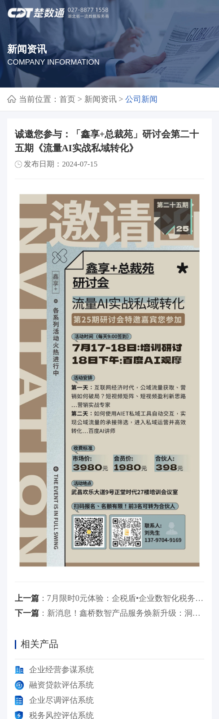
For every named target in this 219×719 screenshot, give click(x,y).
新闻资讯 (100, 99)
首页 (67, 99)
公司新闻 (141, 99)
